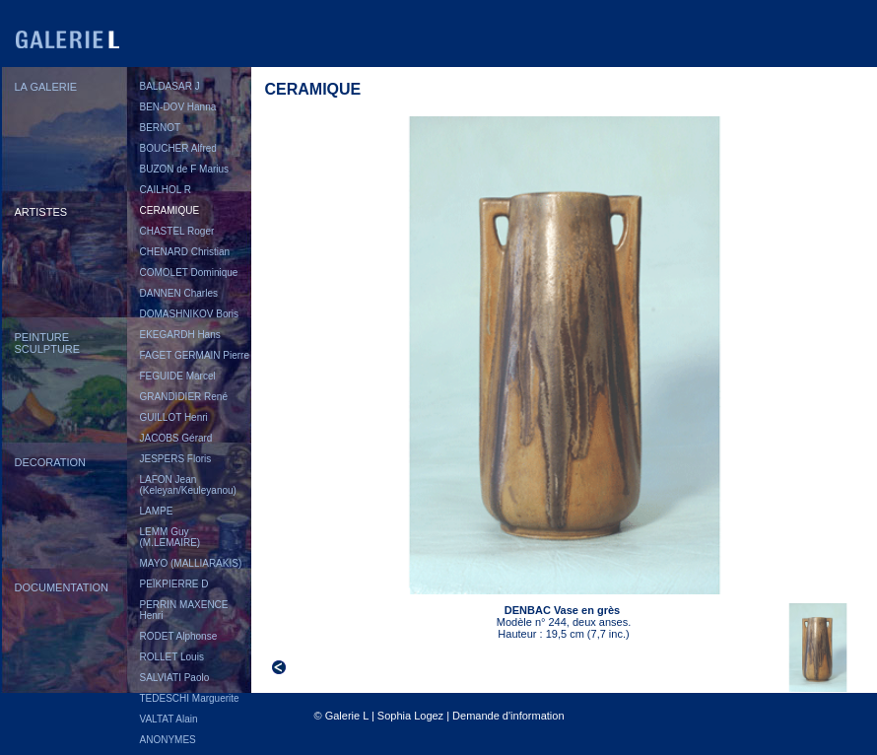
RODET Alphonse (179, 636)
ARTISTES (41, 212)
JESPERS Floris (176, 458)
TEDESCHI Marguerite (189, 698)
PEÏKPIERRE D (174, 584)
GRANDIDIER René (184, 396)
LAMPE (156, 511)
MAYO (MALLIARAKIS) (191, 563)
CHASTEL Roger (177, 231)
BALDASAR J (170, 86)
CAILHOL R (165, 189)
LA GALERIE (46, 87)
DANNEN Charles (179, 293)
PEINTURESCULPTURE (48, 343)
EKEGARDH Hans (180, 334)
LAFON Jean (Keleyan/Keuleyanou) (188, 485)
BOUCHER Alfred (178, 148)
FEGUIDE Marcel (178, 376)
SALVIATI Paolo (175, 677)
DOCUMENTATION (62, 587)
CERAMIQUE (170, 210)
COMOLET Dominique (189, 272)
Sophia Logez (410, 715)
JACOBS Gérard (176, 438)
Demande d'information (508, 715)
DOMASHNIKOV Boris (189, 314)
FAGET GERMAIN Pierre (195, 355)
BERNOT (160, 127)
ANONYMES (168, 739)
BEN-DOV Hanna (178, 107)
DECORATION (51, 462)
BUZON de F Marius (185, 169)
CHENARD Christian (185, 251)
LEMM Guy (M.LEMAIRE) (170, 537)
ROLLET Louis (172, 657)
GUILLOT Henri (174, 417)
